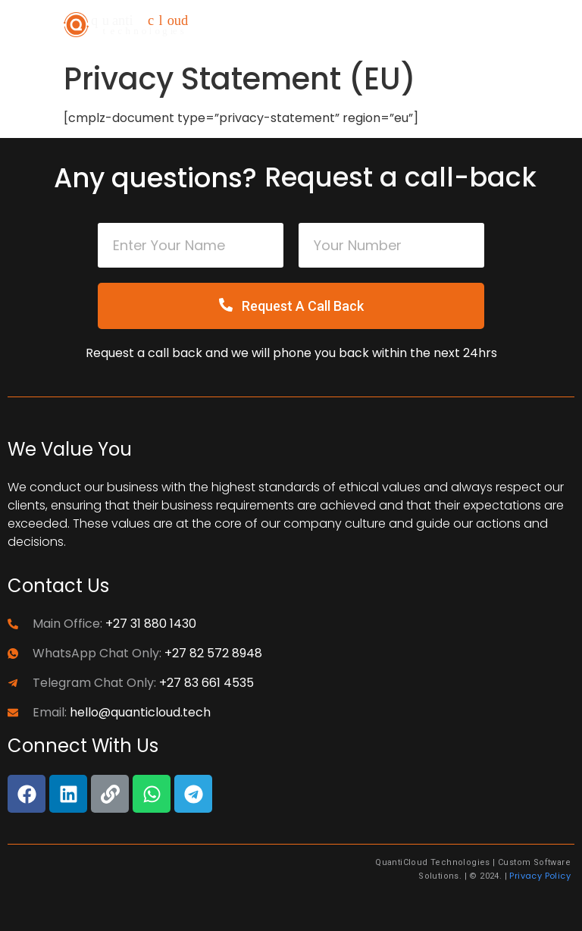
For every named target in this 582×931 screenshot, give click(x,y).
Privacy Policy (540, 876)
